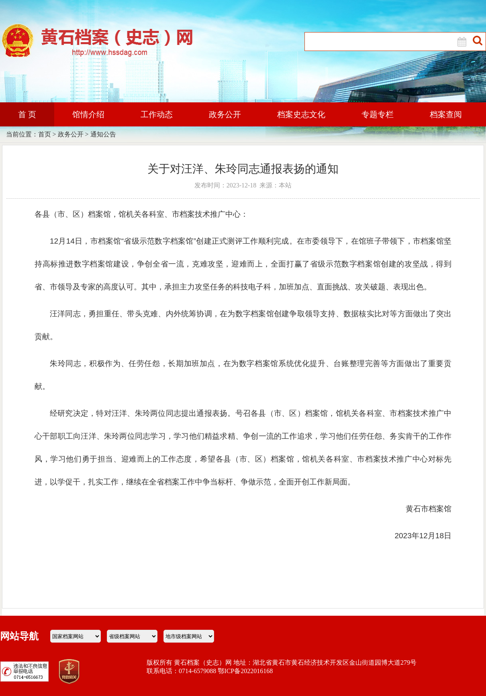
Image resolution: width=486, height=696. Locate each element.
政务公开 (225, 114)
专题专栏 (377, 114)
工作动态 (157, 114)
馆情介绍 (88, 114)
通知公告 (103, 134)
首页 (44, 134)
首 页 (27, 114)
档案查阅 (446, 114)
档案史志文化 (301, 114)
